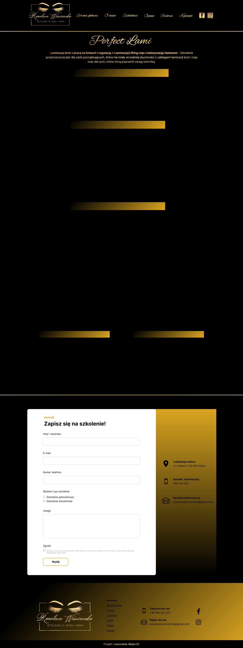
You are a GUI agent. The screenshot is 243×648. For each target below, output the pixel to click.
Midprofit (133, 644)
